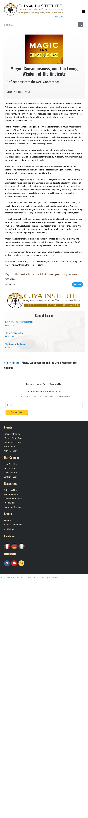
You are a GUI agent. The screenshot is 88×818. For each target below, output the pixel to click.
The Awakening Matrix (14, 333)
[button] (83, 11)
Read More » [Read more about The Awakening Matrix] (9, 336)
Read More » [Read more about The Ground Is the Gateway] (9, 348)
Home (6, 362)
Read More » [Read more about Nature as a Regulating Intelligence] (9, 325)
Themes (15, 362)
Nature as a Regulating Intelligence (19, 321)
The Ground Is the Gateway (16, 344)
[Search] (80, 24)
